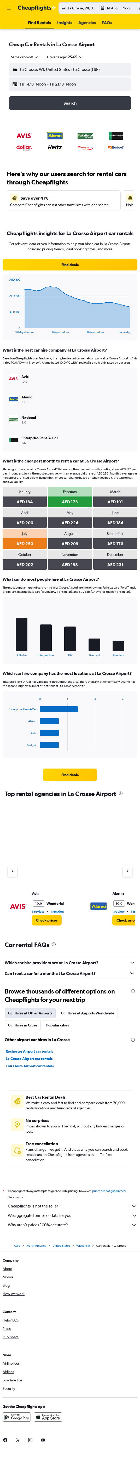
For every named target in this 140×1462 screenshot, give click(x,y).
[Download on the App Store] (48, 1417)
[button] (9, 8)
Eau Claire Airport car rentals (30, 1066)
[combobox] (25, 57)
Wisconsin (83, 1246)
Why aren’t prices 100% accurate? (72, 1225)
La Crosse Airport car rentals (29, 1059)
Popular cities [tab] (57, 1025)
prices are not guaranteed (109, 1191)
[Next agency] (127, 871)
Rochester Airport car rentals (29, 1051)
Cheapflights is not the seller (72, 1206)
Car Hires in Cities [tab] (22, 1025)
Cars (17, 1246)
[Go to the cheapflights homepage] (37, 8)
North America (36, 1246)
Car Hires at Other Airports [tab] (30, 1013)
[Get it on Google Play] (17, 1417)
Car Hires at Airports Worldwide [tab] (87, 1013)
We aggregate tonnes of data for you (72, 1215)
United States (61, 1246)
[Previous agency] (12, 871)
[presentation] (120, 793)
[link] (70, 264)
